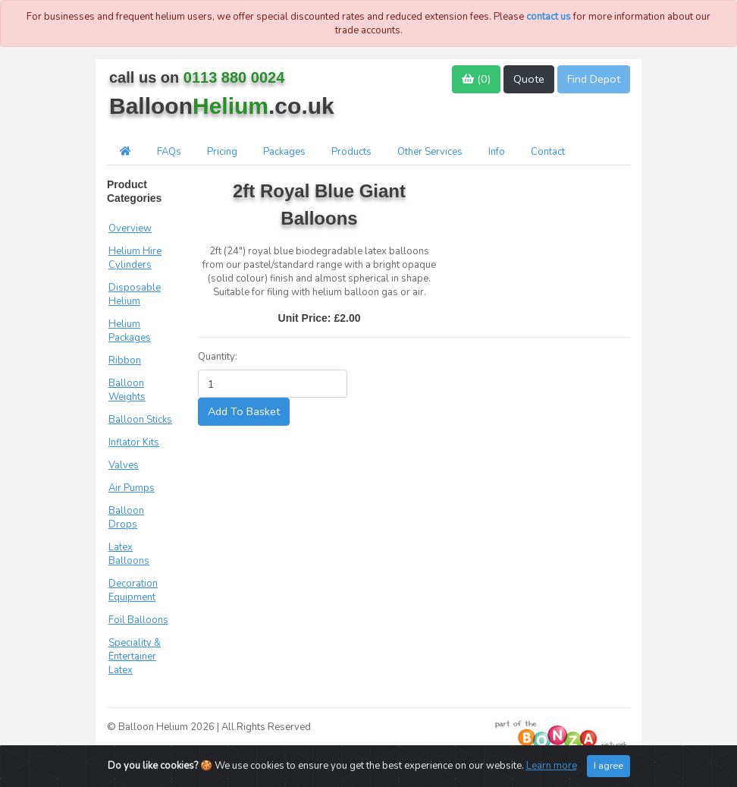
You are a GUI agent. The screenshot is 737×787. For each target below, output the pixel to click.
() (476, 79)
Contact (548, 152)
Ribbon (124, 360)
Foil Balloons (138, 620)
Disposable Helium (134, 294)
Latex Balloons (128, 554)
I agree (608, 765)
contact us (548, 17)
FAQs (169, 152)
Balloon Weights (127, 390)
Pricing (222, 152)
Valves (123, 465)
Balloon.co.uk (221, 105)
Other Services (430, 152)
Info (496, 152)
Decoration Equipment (133, 590)
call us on (196, 77)
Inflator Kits (133, 442)
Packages (284, 152)
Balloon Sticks (140, 420)
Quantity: (217, 357)
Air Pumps (131, 488)
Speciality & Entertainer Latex (134, 656)
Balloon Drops (126, 517)
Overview (130, 228)
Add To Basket (244, 411)
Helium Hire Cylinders (135, 258)
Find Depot (593, 79)
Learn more (551, 766)
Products (351, 152)
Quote (528, 79)
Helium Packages (129, 331)
